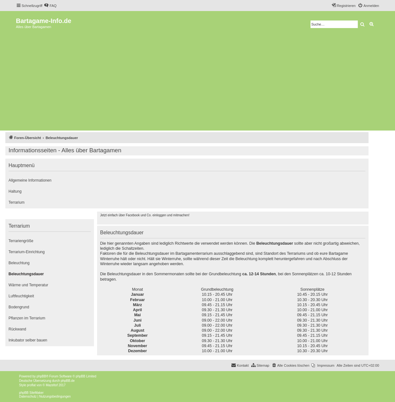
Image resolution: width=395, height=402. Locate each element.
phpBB (41, 376)
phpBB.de (68, 380)
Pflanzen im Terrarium (27, 318)
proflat (31, 385)
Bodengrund (19, 307)
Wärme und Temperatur (28, 285)
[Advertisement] (198, 82)
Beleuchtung (19, 263)
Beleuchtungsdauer (26, 274)
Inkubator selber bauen (28, 340)
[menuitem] (50, 5)
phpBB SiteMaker (31, 392)
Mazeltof (52, 385)
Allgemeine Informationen (30, 180)
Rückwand (17, 329)
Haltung (15, 191)
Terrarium (17, 202)
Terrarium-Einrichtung (27, 252)
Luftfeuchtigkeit (21, 296)
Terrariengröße (21, 241)
